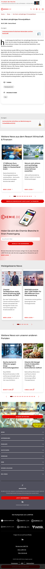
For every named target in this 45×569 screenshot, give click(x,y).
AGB (22, 563)
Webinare (4, 456)
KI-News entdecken (22, 417)
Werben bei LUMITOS (22, 546)
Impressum (14, 563)
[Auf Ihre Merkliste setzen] (39, 9)
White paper (5, 450)
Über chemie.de (22, 553)
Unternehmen (5, 438)
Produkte (4, 444)
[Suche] (31, 9)
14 (34, 396)
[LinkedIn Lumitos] (22, 539)
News (3, 432)
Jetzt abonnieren (22, 498)
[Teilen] (34, 9)
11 (29, 396)
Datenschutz (30, 563)
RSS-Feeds (4, 474)
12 (31, 396)
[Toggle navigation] (43, 9)
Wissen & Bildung (6, 468)
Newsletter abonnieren (20, 243)
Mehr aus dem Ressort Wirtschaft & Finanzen (22, 201)
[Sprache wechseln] (36, 9)
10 (31, 196)
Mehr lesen (6, 255)
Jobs (2, 462)
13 (32, 396)
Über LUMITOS (22, 550)
